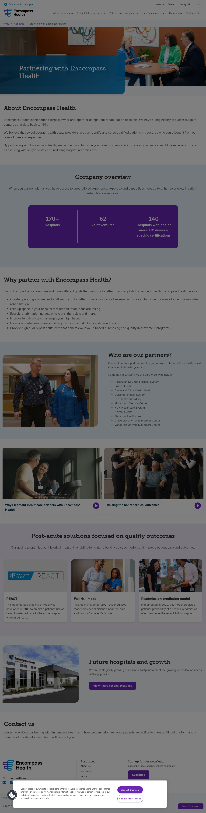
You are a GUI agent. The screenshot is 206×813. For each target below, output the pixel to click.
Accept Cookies (130, 789)
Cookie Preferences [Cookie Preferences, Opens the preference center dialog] (130, 798)
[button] (12, 795)
